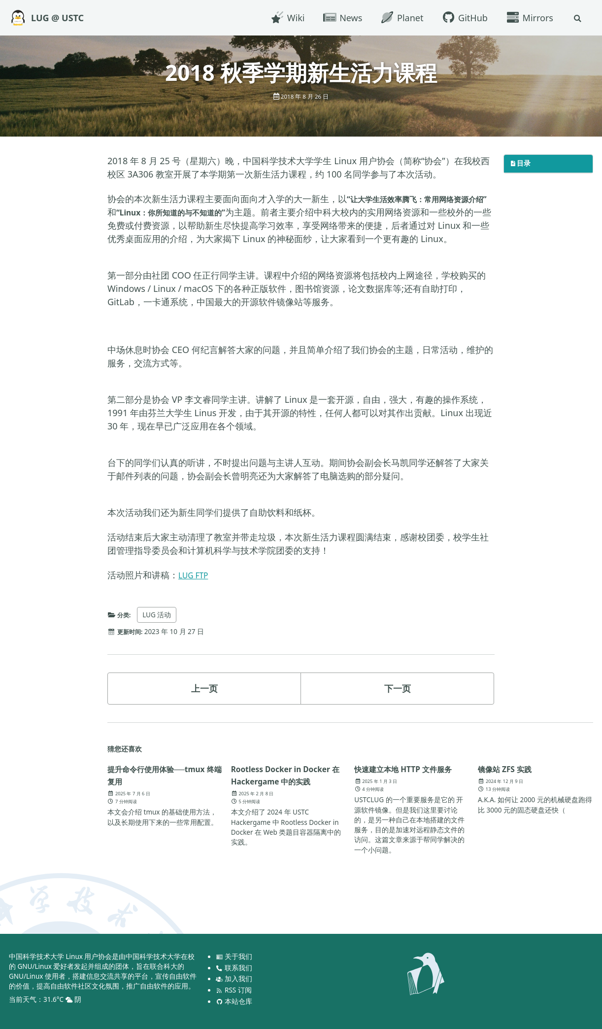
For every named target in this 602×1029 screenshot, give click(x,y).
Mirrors (528, 18)
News (341, 18)
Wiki (285, 18)
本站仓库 (234, 1001)
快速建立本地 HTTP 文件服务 (407, 788)
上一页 (204, 702)
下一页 (397, 702)
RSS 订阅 (234, 990)
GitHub (462, 18)
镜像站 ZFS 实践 (510, 782)
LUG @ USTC (57, 18)
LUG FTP (195, 588)
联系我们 (234, 967)
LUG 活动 (159, 628)
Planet (400, 18)
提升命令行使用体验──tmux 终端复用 (147, 788)
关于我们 (234, 956)
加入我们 (234, 978)
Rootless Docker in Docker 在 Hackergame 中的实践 (287, 794)
